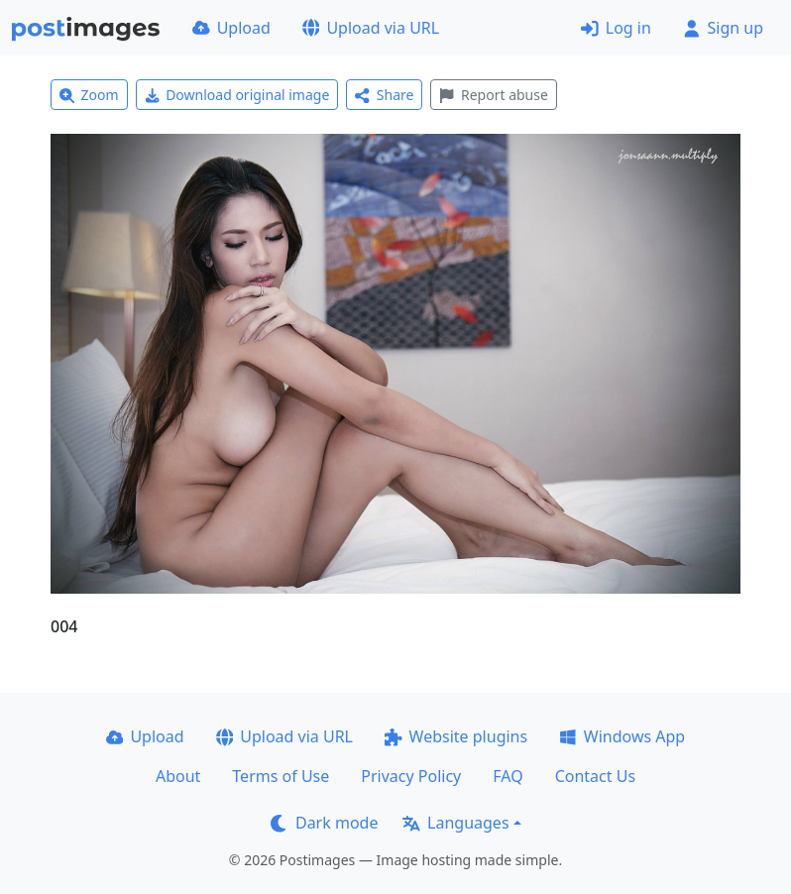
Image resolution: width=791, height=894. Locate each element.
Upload (231, 28)
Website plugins (456, 736)
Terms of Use (280, 776)
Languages (455, 823)
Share (384, 94)
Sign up (723, 28)
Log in (616, 28)
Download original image (237, 94)
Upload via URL (370, 28)
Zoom (89, 94)
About (178, 776)
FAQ (507, 776)
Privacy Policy (411, 776)
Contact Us (595, 776)
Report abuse (493, 94)
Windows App (622, 736)
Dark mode (324, 823)
